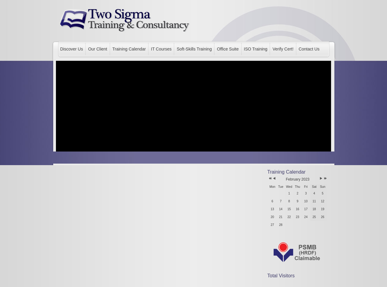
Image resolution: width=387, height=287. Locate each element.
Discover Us (71, 49)
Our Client (97, 49)
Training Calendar (129, 49)
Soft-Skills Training (194, 49)
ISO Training (256, 49)
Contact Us (309, 49)
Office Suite (228, 49)
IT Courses (161, 49)
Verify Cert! (282, 49)
